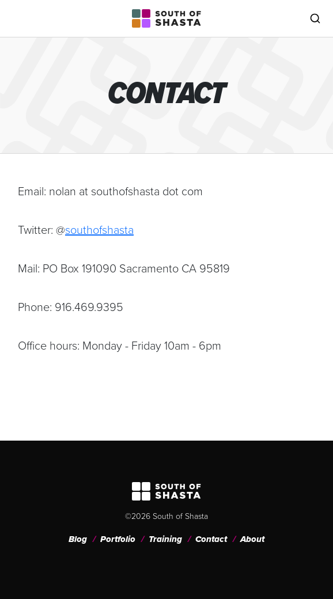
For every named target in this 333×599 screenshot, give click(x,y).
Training (165, 539)
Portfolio (117, 539)
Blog (78, 539)
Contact (211, 539)
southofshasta (99, 229)
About (252, 539)
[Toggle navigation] (18, 18)
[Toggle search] (315, 18)
